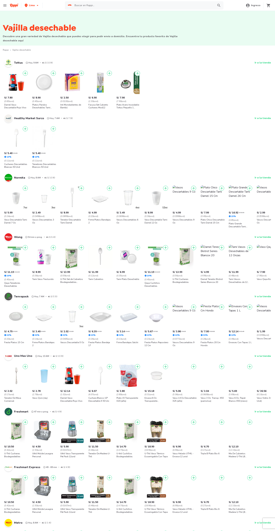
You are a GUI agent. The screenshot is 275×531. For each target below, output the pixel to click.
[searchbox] (143, 5)
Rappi (6, 50)
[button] (32, 5)
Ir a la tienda (263, 62)
